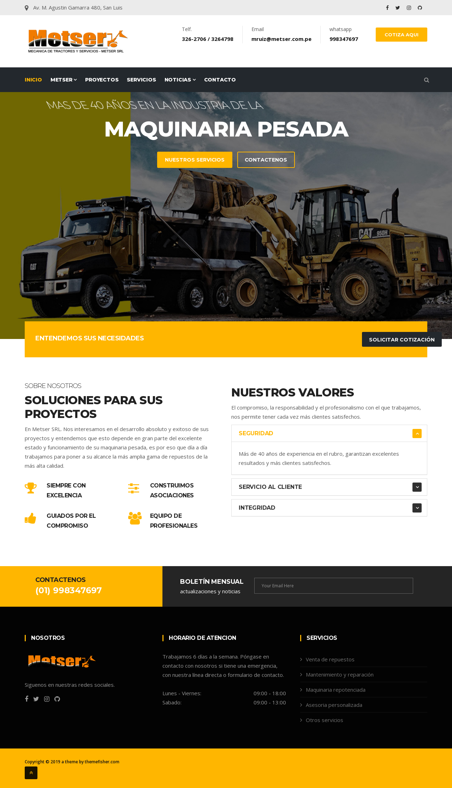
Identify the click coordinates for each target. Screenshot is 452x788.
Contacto (220, 80)
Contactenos (266, 160)
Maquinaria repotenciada (335, 689)
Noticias (180, 80)
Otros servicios (324, 719)
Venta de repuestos (330, 659)
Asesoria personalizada (334, 704)
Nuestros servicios (194, 160)
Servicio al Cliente (270, 487)
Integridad (257, 507)
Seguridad (256, 433)
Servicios (141, 80)
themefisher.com (102, 762)
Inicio (33, 80)
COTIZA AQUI (401, 34)
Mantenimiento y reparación (340, 674)
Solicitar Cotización (402, 340)
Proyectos (101, 80)
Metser (63, 80)
